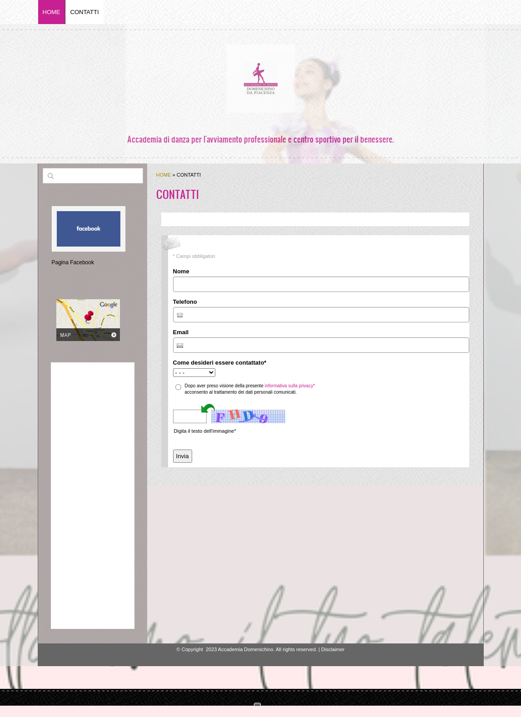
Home (51, 12)
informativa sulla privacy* (290, 385)
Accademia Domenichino (260, 125)
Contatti (84, 12)
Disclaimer (332, 649)
